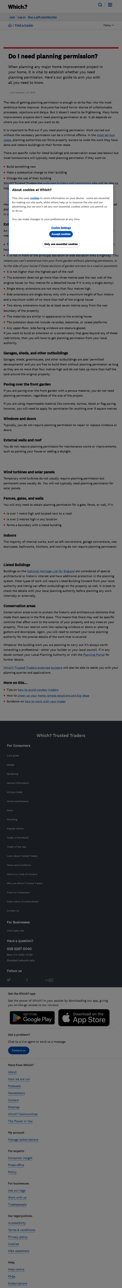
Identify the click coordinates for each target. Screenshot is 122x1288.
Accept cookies (61, 234)
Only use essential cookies (61, 244)
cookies (34, 198)
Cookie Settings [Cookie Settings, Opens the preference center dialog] (61, 228)
